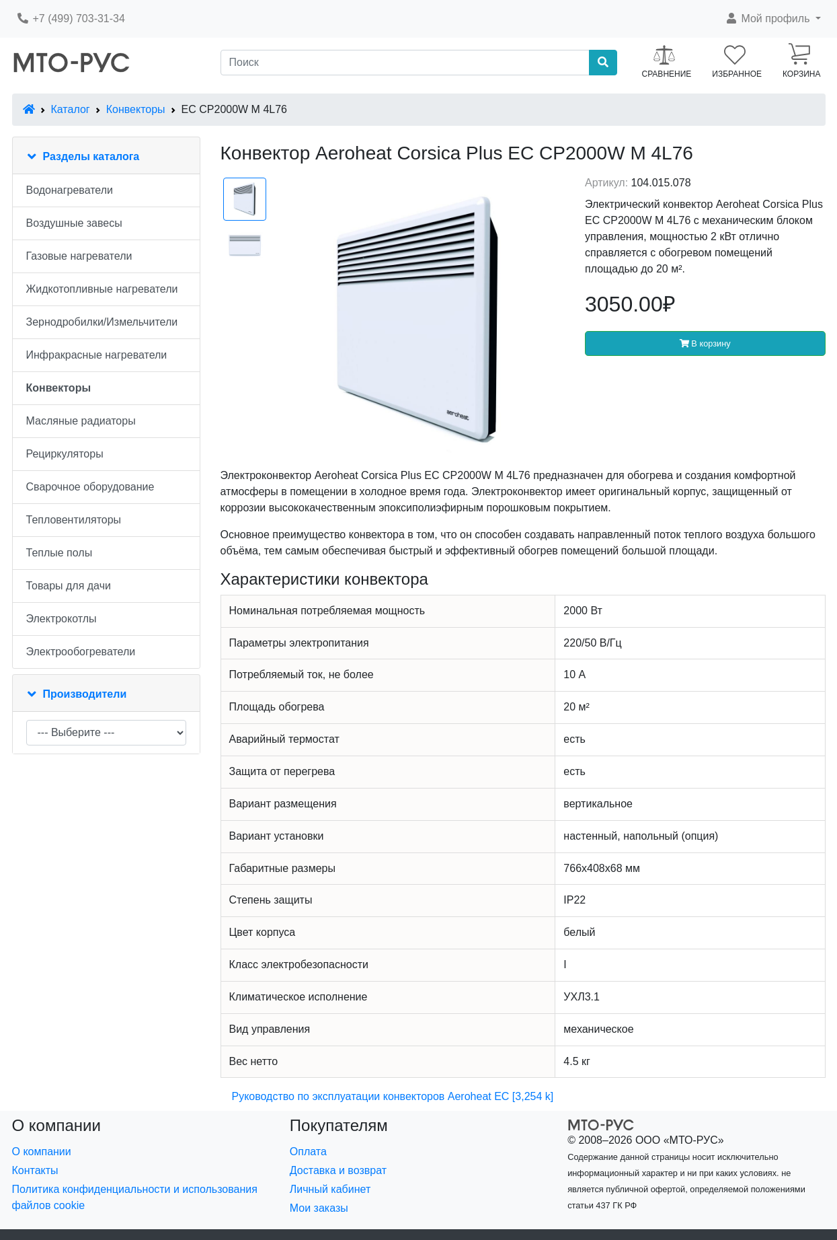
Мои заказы (319, 1208)
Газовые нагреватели (79, 256)
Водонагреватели (69, 190)
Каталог (70, 109)
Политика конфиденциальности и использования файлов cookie (134, 1197)
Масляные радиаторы (81, 421)
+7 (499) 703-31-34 (70, 18)
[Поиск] (405, 62)
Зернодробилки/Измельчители (102, 322)
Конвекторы (135, 109)
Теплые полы (59, 552)
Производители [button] (85, 694)
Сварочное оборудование (90, 487)
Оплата (308, 1151)
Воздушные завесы (74, 223)
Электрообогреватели (81, 651)
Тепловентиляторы (74, 519)
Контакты (35, 1170)
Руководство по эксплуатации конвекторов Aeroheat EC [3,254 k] (393, 1096)
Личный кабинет (330, 1189)
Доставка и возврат (338, 1170)
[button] (772, 18)
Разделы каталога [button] (91, 156)
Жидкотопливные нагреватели (102, 289)
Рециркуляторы (65, 454)
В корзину (705, 343)
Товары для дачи (68, 585)
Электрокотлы (61, 618)
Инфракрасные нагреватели (96, 355)
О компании (41, 1151)
